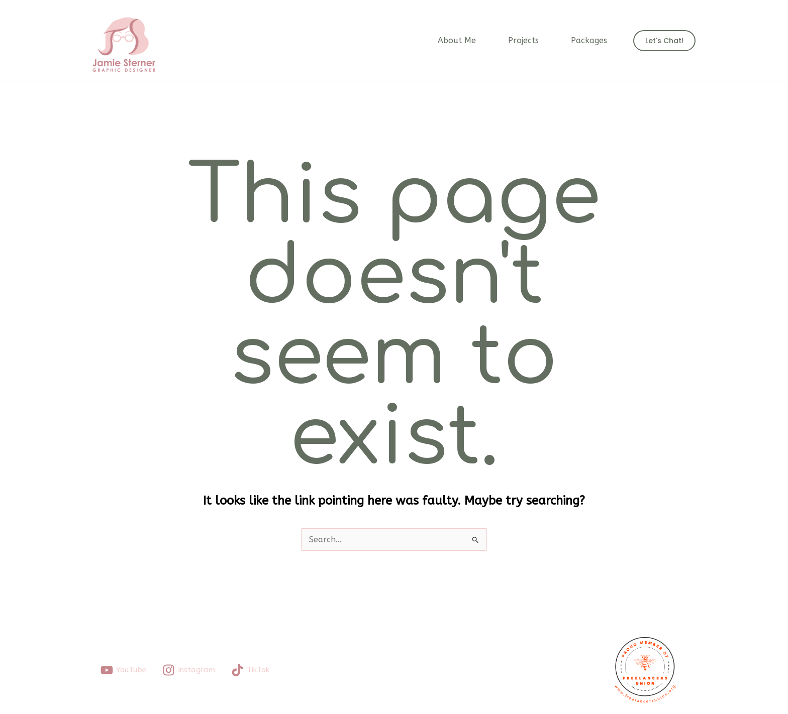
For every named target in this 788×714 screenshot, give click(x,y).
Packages (589, 40)
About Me (457, 40)
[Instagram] (188, 670)
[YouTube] (123, 670)
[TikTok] (250, 670)
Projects (523, 40)
